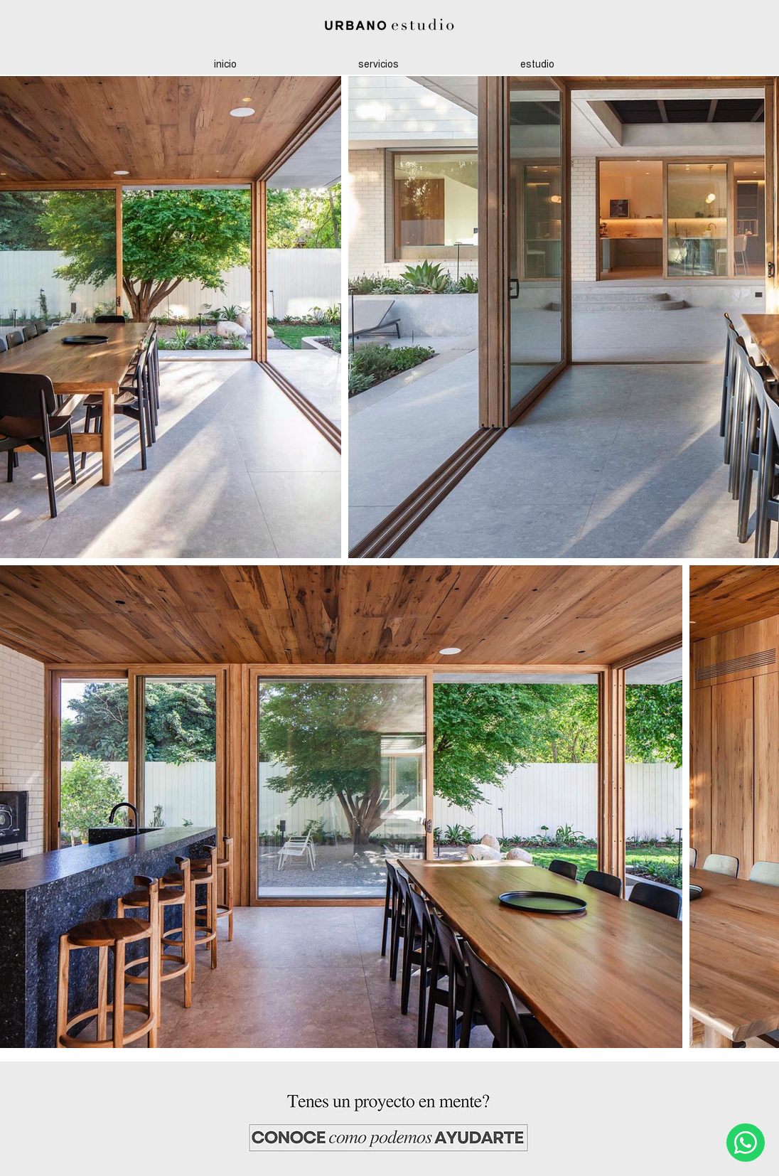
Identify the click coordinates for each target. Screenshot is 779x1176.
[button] (537, 63)
